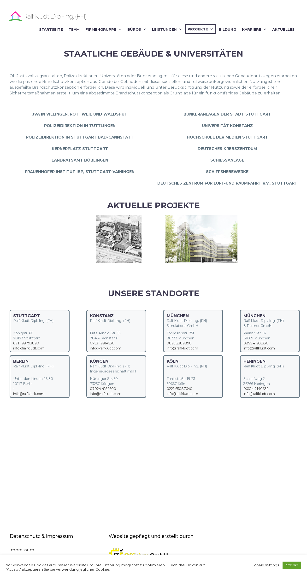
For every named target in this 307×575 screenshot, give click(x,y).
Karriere (255, 29)
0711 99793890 (26, 343)
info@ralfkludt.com (29, 348)
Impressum (22, 549)
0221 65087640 (179, 389)
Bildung (227, 29)
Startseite (51, 29)
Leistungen (168, 29)
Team (74, 29)
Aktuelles (283, 29)
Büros (137, 29)
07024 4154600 (103, 389)
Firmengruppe (104, 29)
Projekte (201, 29)
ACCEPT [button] (291, 565)
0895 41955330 (255, 343)
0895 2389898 (179, 343)
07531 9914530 (102, 343)
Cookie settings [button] (265, 565)
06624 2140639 (256, 389)
